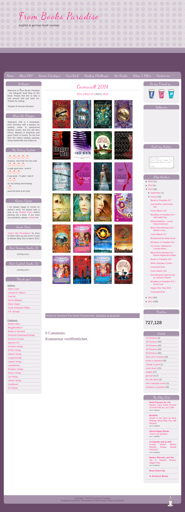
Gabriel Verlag (14, 354)
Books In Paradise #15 (160, 262)
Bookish (153, 418)
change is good (153, 367)
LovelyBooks (14, 365)
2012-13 (88, 94)
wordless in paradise (155, 390)
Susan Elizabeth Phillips (19, 308)
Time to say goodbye (158, 437)
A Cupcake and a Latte (160, 444)
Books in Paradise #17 (160, 203)
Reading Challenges (96, 75)
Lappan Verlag (14, 361)
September (155, 195)
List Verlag (13, 377)
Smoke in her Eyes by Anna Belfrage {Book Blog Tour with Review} (162, 423)
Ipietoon (76, 503)
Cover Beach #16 (158, 274)
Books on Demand (16, 331)
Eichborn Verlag (15, 346)
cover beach (152, 371)
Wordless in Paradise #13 (162, 245)
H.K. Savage (14, 311)
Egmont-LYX (14, 343)
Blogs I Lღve (142, 75)
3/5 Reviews (152, 348)
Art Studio (120, 75)
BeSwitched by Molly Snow (162, 241)
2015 (105, 94)
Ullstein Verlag (14, 380)
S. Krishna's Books (158, 479)
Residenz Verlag (15, 369)
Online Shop (100, 503)
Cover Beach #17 (158, 237)
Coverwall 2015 (157, 270)
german (149, 378)
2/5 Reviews (152, 344)
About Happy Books (159, 434)
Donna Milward (15, 300)
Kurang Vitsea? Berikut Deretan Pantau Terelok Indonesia (162, 449)
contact (31, 217)
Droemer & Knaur (16, 339)
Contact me (163, 75)
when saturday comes (156, 386)
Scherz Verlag (14, 373)
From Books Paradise (59, 16)
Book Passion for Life (160, 405)
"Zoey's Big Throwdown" (19, 233)
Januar (153, 199)
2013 (150, 192)
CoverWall (72, 75)
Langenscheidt (15, 358)
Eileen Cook (13, 289)
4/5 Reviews (152, 352)
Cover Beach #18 (158, 213)
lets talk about (152, 382)
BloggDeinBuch (15, 327)
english (149, 375)
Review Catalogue (49, 75)
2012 (150, 300)
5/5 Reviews (152, 356)
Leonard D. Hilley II (17, 292)
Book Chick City (157, 473)
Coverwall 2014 (92, 86)
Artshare (120, 503)
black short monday (155, 360)
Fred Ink (11, 296)
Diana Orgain (14, 304)
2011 (79, 94)
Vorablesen (13, 384)
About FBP (26, 75)
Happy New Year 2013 (160, 291)
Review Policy (26, 212)
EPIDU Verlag (14, 350)
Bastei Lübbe (14, 324)
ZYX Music (13, 388)
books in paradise (154, 363)
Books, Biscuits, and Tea (161, 460)
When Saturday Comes (161, 266)
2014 (150, 188)
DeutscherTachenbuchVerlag (21, 335)
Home (10, 75)
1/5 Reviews (152, 341)
